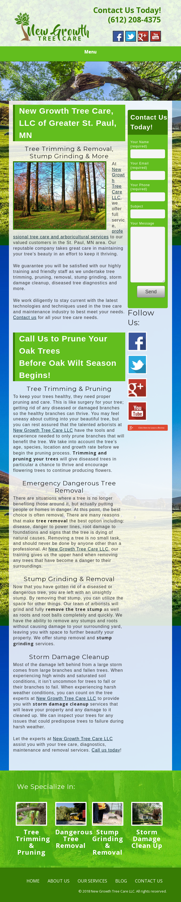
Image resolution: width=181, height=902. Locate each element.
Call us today (106, 750)
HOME (33, 881)
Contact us (24, 317)
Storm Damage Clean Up (146, 838)
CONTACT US (149, 881)
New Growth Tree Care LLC (43, 430)
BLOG (121, 881)
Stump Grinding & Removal (107, 842)
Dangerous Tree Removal (74, 838)
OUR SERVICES (92, 881)
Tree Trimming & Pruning (33, 842)
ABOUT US (59, 881)
